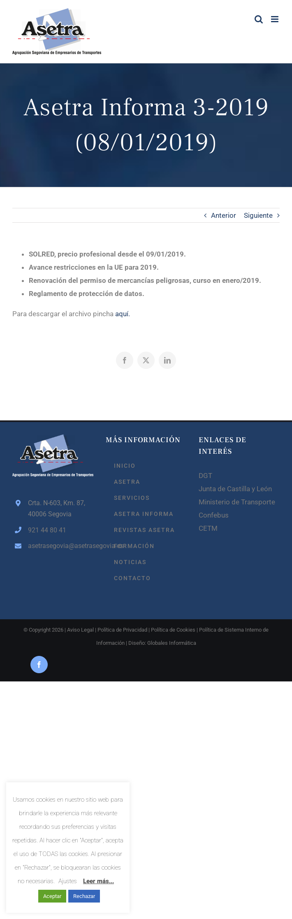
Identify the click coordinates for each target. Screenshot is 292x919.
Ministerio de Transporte (237, 502)
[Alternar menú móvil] (275, 19)
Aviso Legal (80, 630)
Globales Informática (171, 643)
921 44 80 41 (47, 530)
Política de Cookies (173, 630)
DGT (205, 475)
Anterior (223, 215)
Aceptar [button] (52, 896)
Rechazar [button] (84, 896)
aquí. (122, 314)
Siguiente (258, 215)
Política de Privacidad (122, 630)
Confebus (214, 515)
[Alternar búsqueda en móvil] (259, 19)
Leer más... (98, 881)
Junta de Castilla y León (235, 489)
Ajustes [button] (67, 881)
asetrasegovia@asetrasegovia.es (60, 546)
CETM (208, 528)
